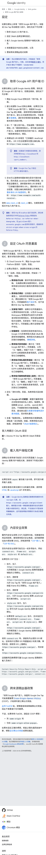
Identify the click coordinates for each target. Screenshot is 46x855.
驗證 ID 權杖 (36, 62)
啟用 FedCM (7, 706)
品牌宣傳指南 (7, 844)
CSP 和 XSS (9, 544)
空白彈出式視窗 (16, 731)
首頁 (3, 9)
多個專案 (12, 118)
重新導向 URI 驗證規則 (16, 192)
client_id (24, 203)
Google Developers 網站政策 (13, 744)
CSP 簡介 (36, 541)
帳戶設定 (30, 302)
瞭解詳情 (31, 340)
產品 (9, 9)
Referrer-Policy (24, 216)
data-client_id (12, 203)
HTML (4, 490)
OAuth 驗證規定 (30, 424)
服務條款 (5, 841)
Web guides (32, 9)
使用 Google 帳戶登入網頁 (14, 12)
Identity (16, 3)
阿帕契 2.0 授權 (25, 742)
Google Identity (19, 9)
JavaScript (14, 490)
